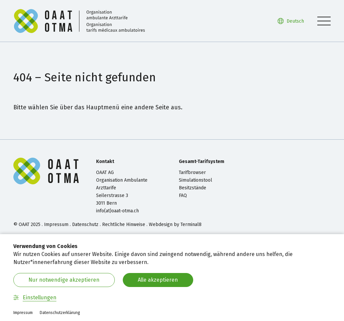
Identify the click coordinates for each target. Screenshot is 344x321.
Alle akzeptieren (158, 280)
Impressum (56, 224)
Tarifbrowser (192, 172)
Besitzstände (192, 188)
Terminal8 (191, 224)
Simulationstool (195, 180)
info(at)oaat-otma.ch (117, 211)
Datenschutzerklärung (60, 312)
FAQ (183, 195)
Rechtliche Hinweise (123, 224)
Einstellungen (34, 297)
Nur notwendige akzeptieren (63, 280)
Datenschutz (85, 224)
